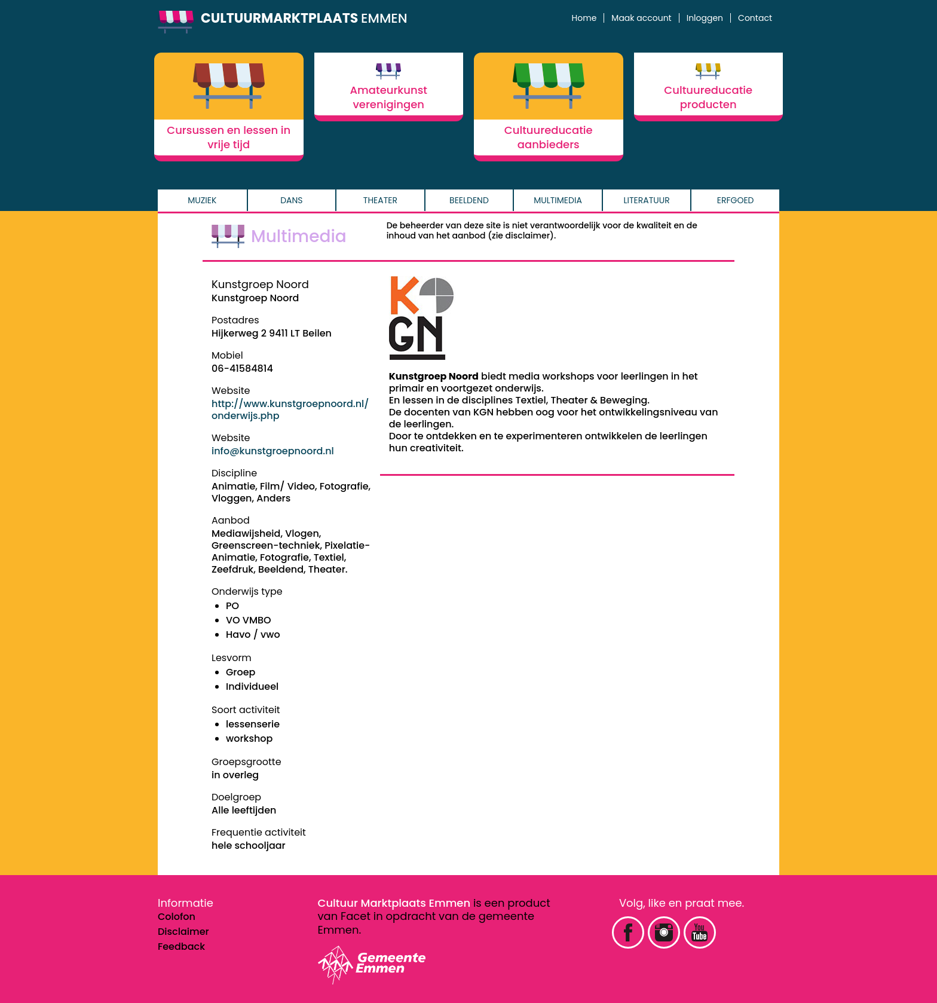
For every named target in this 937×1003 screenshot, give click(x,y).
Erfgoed (735, 200)
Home (584, 18)
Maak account (641, 18)
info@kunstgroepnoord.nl (273, 451)
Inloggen (705, 18)
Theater (380, 200)
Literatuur (647, 200)
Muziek (202, 200)
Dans (291, 200)
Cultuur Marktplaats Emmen (394, 902)
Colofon (176, 917)
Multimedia (558, 200)
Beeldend (469, 200)
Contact (755, 18)
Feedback (181, 946)
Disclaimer (183, 931)
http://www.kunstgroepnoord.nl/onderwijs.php (290, 410)
